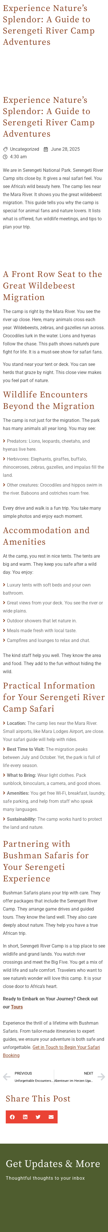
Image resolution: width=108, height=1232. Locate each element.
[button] (12, 1116)
